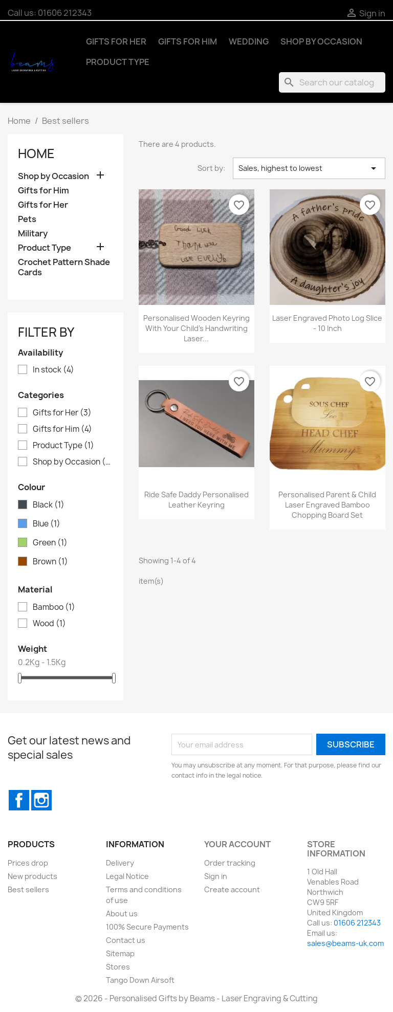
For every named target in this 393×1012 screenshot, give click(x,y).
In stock (53, 370)
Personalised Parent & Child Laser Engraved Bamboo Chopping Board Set (327, 505)
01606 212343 (65, 12)
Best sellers (28, 889)
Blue (46, 524)
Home (36, 153)
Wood (49, 624)
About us (122, 913)
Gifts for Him (187, 41)
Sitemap (120, 953)
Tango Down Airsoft (140, 980)
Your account (237, 844)
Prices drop (28, 863)
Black (48, 505)
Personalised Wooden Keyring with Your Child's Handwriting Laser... (196, 328)
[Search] (332, 82)
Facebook (19, 800)
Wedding (249, 41)
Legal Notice (127, 876)
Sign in (215, 876)
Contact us (125, 940)
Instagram (41, 800)
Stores (118, 967)
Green (50, 543)
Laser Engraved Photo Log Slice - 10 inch (327, 323)
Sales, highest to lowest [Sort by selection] (309, 168)
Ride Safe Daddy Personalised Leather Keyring (196, 500)
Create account (232, 889)
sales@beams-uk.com (345, 943)
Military (33, 233)
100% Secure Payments (147, 927)
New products (32, 876)
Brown (50, 562)
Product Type (117, 62)
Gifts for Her (116, 41)
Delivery (120, 863)
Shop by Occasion (321, 41)
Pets (27, 219)
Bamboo (54, 607)
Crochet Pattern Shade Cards (64, 267)
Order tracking (229, 863)
